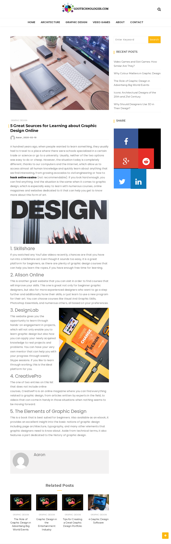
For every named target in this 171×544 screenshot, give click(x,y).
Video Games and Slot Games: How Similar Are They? (135, 63)
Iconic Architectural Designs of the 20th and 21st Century (135, 94)
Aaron (19, 137)
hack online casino (23, 177)
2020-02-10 (29, 137)
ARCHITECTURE (50, 22)
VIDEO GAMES (101, 22)
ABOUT (120, 22)
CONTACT (136, 22)
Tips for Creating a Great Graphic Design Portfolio (72, 523)
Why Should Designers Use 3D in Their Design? (134, 106)
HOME (31, 22)
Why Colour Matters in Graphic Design (137, 73)
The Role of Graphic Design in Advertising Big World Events (132, 83)
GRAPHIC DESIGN (76, 22)
